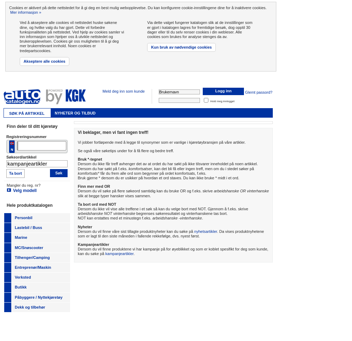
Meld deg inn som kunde (123, 91)
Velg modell (25, 190)
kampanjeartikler (119, 254)
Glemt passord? (258, 92)
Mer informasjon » (25, 12)
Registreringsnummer (26, 137)
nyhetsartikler (205, 231)
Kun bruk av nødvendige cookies (181, 47)
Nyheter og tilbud (75, 113)
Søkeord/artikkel (21, 157)
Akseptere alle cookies (44, 61)
